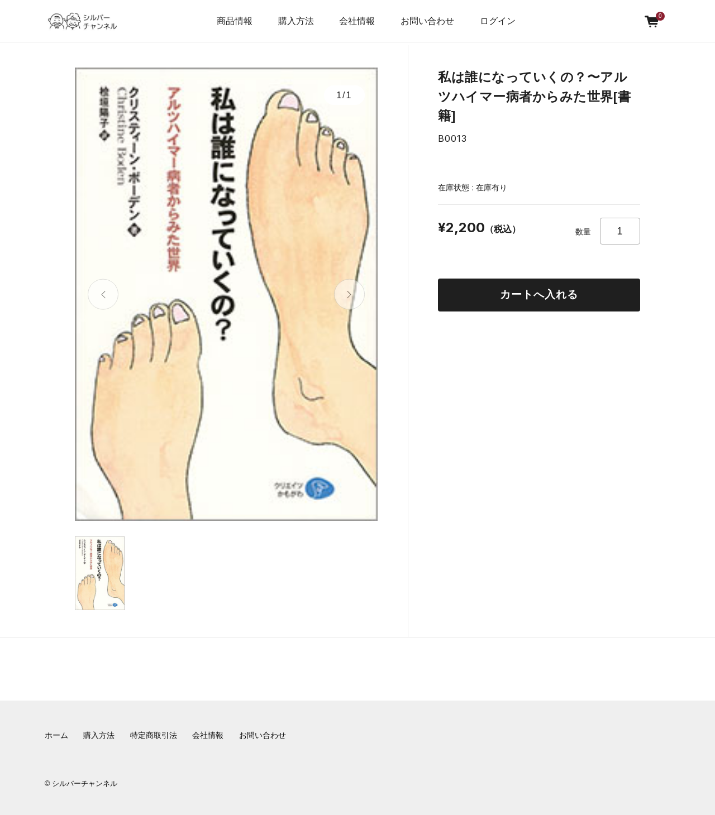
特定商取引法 (153, 735)
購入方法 (296, 21)
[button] (103, 294)
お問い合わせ (427, 21)
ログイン (498, 21)
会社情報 (207, 735)
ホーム (56, 735)
